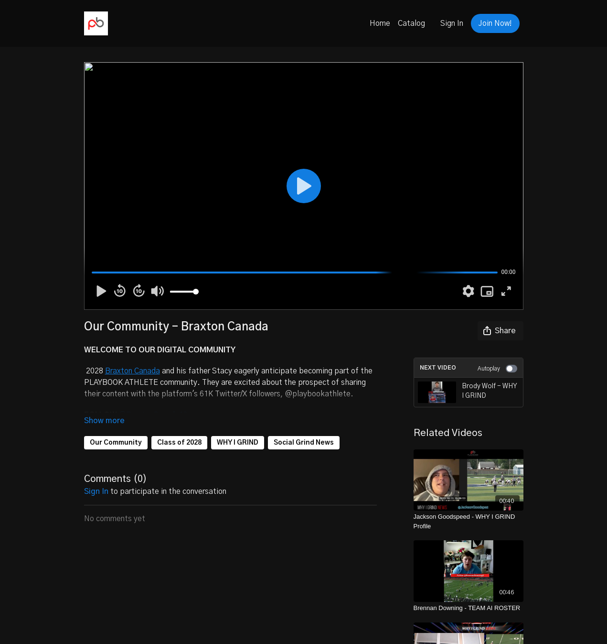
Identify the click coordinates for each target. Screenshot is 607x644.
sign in (96, 491)
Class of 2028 (179, 442)
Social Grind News (304, 442)
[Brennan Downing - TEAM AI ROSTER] (468, 608)
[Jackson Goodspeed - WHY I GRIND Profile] (468, 521)
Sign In (451, 23)
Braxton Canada (132, 371)
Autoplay (497, 368)
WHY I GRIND (237, 442)
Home (380, 23)
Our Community (116, 442)
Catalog (411, 23)
